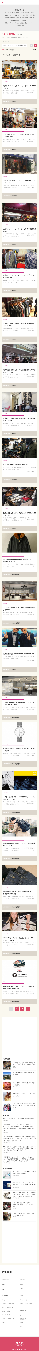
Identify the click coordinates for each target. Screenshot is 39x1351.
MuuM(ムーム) (19, 1344)
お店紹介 (22, 1284)
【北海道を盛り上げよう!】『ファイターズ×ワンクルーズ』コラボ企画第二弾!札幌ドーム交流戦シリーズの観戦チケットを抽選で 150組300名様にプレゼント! (19, 1160)
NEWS (3, 1289)
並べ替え (21, 45)
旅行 (21, 1315)
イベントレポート (25, 1300)
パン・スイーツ (6, 1315)
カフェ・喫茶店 (6, 1311)
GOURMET (5, 1295)
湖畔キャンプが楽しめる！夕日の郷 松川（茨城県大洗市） (19, 1120)
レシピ (3, 1322)
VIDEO (3, 1284)
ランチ (3, 1300)
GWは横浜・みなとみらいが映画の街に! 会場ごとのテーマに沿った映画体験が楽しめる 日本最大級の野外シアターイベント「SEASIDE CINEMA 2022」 (19, 1150)
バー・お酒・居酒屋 (7, 1307)
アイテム (22, 1288)
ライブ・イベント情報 (26, 1303)
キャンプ (22, 1326)
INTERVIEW (5, 1280)
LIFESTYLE (23, 1310)
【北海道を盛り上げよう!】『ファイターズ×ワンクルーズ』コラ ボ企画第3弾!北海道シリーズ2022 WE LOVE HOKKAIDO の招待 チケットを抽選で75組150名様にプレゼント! (19, 1129)
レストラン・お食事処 (8, 1303)
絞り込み (8, 45)
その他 (21, 1322)
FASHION (22, 1280)
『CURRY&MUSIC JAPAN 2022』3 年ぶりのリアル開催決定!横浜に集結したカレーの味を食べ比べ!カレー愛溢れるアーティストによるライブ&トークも (19, 1140)
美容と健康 (23, 1319)
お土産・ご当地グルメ (8, 1318)
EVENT (22, 1295)
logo (19, 1)
